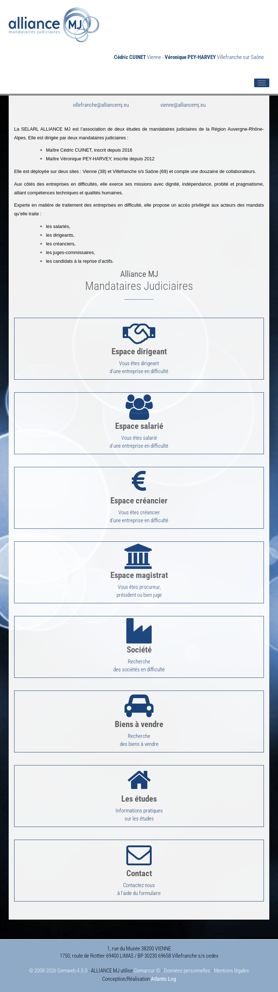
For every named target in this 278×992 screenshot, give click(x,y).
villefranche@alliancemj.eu (101, 105)
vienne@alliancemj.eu (183, 105)
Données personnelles (187, 970)
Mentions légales (231, 970)
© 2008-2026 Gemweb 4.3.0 (58, 970)
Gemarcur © (147, 970)
